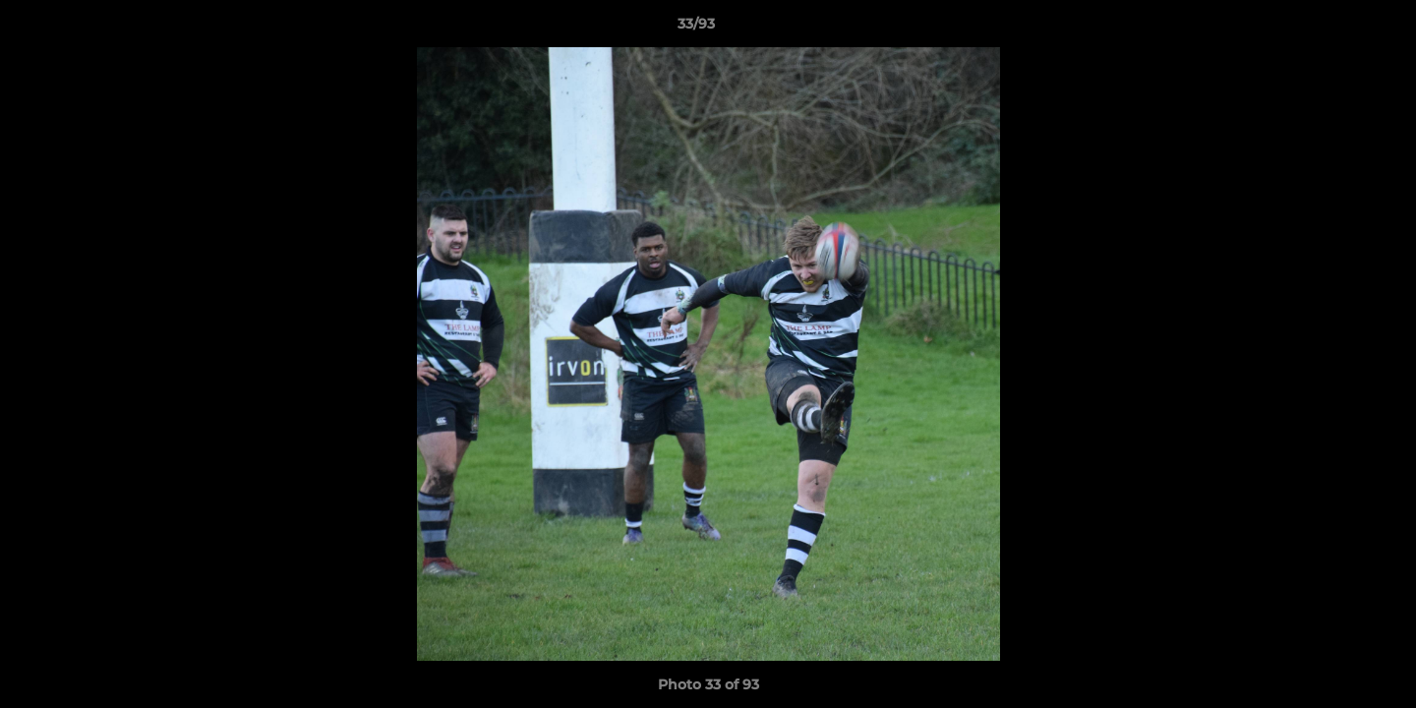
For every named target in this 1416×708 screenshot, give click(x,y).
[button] (1333, 28)
